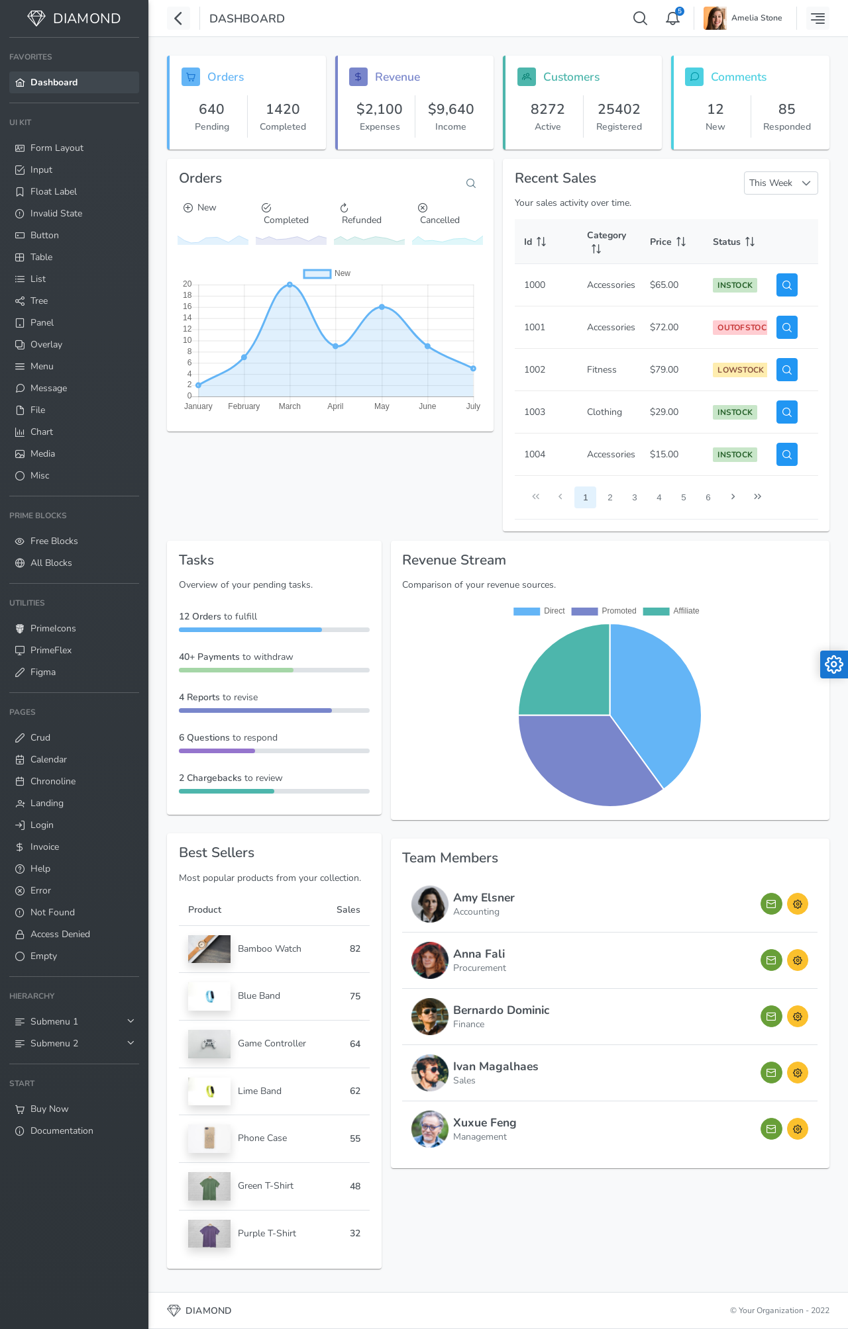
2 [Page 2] (610, 497)
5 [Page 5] (683, 497)
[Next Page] (733, 497)
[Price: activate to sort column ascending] (672, 241)
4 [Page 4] (659, 497)
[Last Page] (757, 497)
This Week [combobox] (770, 183)
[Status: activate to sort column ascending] (735, 241)
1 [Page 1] (585, 497)
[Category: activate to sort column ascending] (609, 241)
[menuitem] (74, 70)
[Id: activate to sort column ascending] (546, 241)
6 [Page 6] (708, 497)
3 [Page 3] (634, 497)
